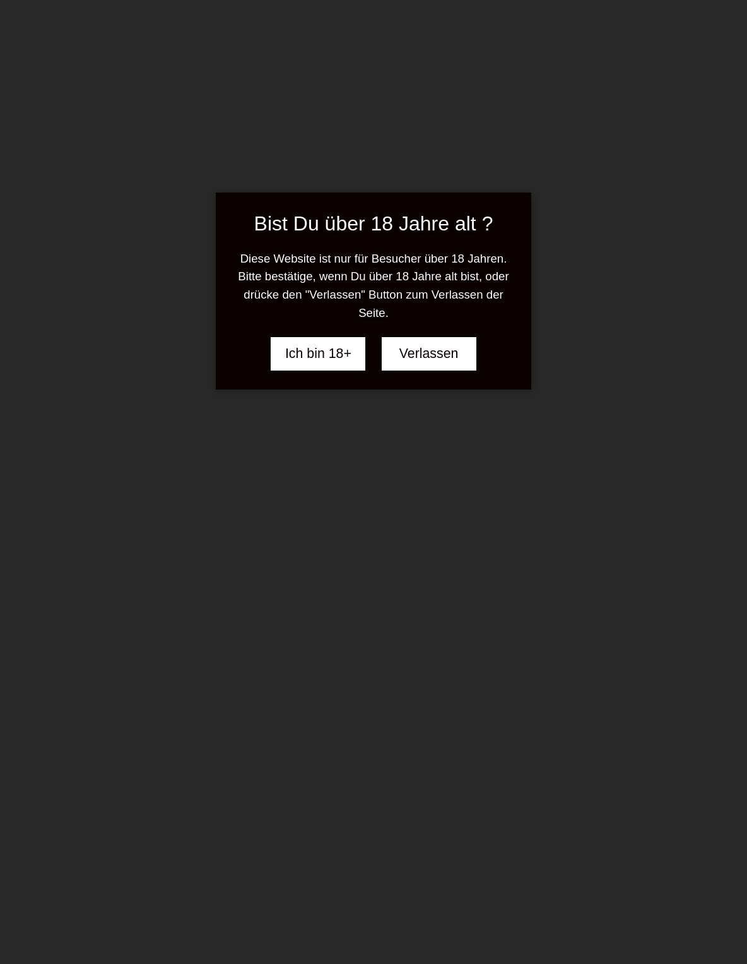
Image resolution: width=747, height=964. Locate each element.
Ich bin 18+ (318, 353)
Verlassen (429, 353)
